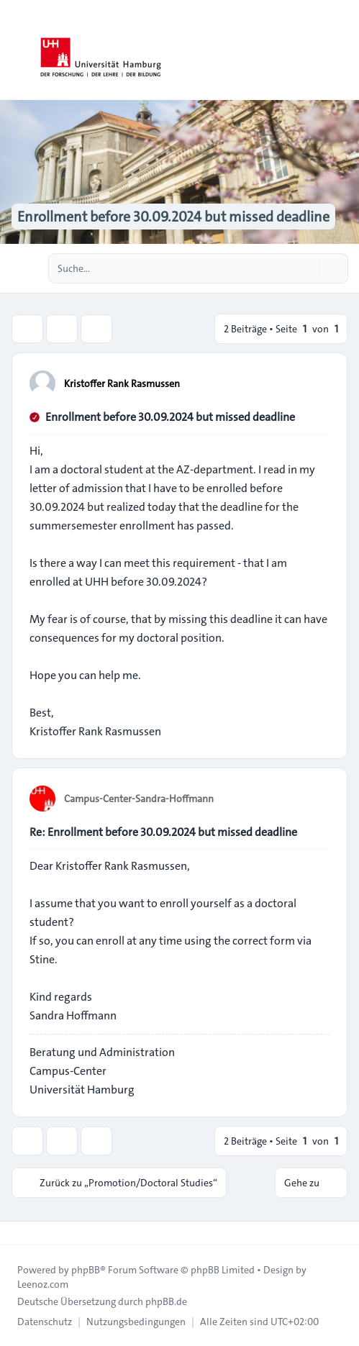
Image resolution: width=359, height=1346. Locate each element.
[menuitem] (44, 1321)
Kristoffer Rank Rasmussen (122, 383)
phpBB (85, 1270)
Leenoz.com (42, 1284)
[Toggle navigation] (341, 50)
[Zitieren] (317, 382)
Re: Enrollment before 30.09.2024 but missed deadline (163, 832)
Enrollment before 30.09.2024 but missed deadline (170, 417)
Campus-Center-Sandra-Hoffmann (139, 798)
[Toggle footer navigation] (17, 1233)
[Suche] (307, 268)
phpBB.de (166, 1301)
